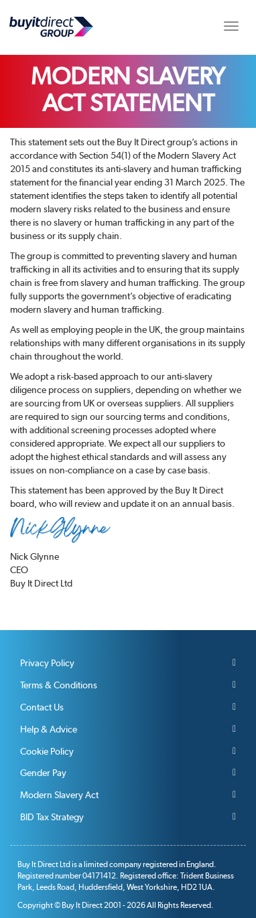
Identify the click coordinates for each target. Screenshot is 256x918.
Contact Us (42, 707)
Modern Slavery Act (59, 794)
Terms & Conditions (58, 685)
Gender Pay (43, 772)
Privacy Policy (47, 663)
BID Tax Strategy (52, 817)
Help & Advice (48, 729)
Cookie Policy (47, 751)
